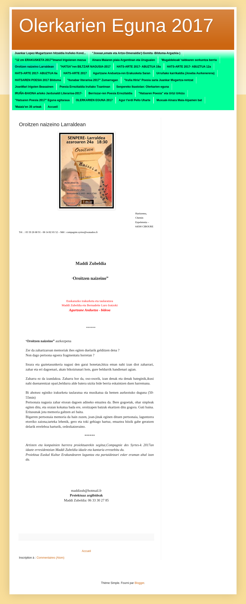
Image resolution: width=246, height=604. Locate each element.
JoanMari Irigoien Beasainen (34, 86)
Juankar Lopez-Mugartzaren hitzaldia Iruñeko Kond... (50, 53)
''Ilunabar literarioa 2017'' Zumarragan (92, 80)
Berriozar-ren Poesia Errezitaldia (110, 93)
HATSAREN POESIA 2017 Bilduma (38, 80)
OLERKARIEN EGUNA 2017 (94, 100)
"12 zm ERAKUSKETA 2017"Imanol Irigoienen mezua (50, 60)
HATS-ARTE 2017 (75, 73)
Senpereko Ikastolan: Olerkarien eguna (142, 86)
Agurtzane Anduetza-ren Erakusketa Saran (121, 73)
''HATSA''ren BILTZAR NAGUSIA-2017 (85, 66)
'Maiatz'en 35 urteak (28, 106)
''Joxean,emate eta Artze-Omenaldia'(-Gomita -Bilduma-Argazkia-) (136, 53)
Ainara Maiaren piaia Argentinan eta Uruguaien (123, 60)
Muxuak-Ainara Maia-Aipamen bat (179, 100)
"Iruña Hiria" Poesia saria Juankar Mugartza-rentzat (158, 80)
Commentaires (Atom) (50, 557)
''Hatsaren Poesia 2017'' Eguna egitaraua (42, 100)
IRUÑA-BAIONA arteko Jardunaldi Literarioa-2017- (48, 93)
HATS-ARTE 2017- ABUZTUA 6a (36, 73)
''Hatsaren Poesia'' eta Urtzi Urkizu (161, 93)
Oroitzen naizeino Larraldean (34, 66)
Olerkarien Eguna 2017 (116, 25)
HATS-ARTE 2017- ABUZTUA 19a (139, 66)
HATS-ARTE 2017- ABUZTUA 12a (189, 66)
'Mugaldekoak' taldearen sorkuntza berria (189, 60)
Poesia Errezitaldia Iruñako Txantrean (85, 86)
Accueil (53, 106)
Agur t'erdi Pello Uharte (134, 100)
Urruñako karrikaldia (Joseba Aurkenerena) (185, 73)
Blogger (139, 583)
